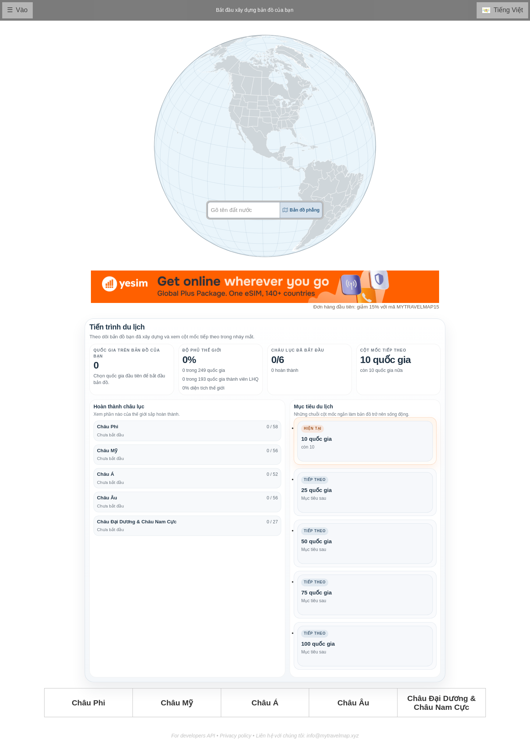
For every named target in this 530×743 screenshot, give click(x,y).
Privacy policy (235, 736)
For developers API (193, 736)
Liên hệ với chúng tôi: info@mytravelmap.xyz (307, 736)
